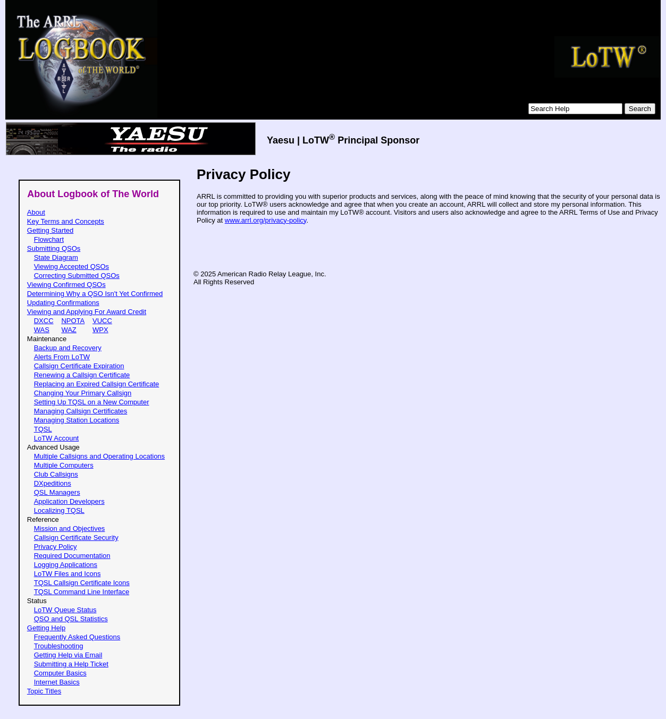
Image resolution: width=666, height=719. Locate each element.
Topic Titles (44, 691)
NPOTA (73, 321)
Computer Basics (60, 673)
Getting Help (46, 628)
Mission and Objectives (69, 528)
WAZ (68, 330)
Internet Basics (57, 682)
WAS (41, 330)
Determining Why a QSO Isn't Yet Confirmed (95, 294)
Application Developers (69, 501)
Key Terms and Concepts (65, 221)
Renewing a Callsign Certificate (82, 375)
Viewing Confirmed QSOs (66, 285)
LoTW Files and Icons (67, 574)
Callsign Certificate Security (76, 538)
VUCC (102, 321)
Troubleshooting (58, 646)
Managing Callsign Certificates (81, 411)
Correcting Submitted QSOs (77, 276)
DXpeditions (52, 483)
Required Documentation (72, 556)
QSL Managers (57, 492)
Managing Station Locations (76, 420)
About (36, 212)
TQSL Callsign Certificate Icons (82, 583)
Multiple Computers (64, 465)
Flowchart (49, 239)
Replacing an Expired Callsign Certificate (96, 384)
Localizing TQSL (59, 510)
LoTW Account (56, 438)
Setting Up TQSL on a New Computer (91, 402)
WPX (100, 330)
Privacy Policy (55, 547)
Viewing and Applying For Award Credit (86, 312)
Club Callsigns (56, 474)
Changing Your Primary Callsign (83, 393)
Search (640, 109)
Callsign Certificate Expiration (79, 366)
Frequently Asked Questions (77, 637)
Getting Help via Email (68, 655)
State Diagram (56, 257)
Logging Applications (65, 565)
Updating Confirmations (63, 303)
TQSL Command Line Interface (81, 592)
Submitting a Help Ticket (71, 664)
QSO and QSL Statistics (71, 619)
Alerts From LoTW (62, 357)
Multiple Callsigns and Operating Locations (99, 456)
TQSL (43, 429)
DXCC (44, 321)
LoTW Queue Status (65, 610)
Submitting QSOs (53, 248)
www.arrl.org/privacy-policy (266, 220)
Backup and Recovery (68, 348)
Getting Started (50, 230)
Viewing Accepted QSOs (71, 266)
